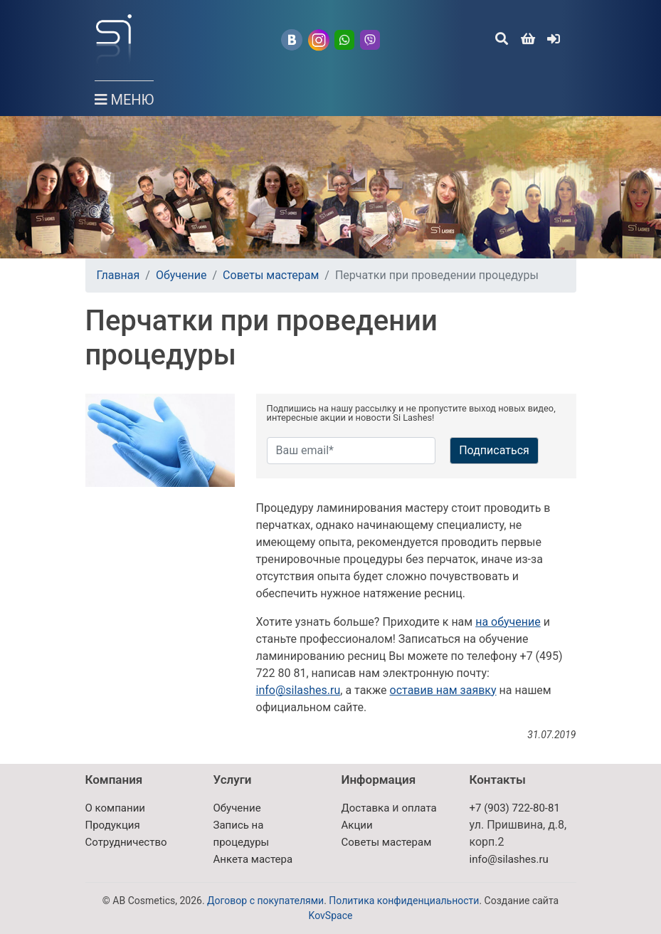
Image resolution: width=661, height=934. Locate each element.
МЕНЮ (124, 94)
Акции (357, 825)
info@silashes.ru (298, 690)
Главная (118, 275)
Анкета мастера (253, 859)
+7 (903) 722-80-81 (515, 808)
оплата (418, 808)
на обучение (508, 622)
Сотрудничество (126, 842)
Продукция (112, 825)
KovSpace (331, 915)
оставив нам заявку (443, 690)
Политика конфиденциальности (404, 900)
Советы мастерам (271, 275)
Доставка (366, 808)
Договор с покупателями (265, 900)
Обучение (181, 275)
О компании (115, 808)
